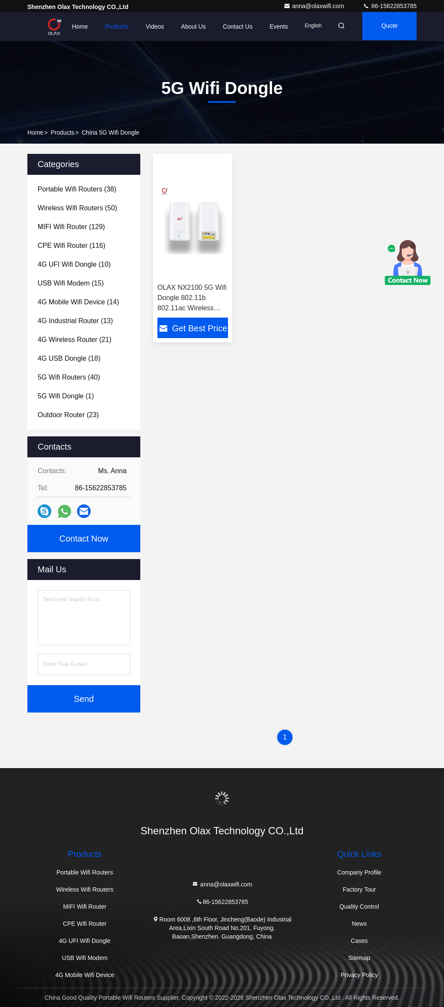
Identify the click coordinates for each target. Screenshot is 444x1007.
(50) (77, 208)
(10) (74, 264)
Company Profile (359, 872)
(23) (68, 414)
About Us (188, 26)
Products (111, 26)
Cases (359, 940)
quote (388, 26)
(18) (69, 358)
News (359, 923)
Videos (149, 26)
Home (75, 26)
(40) (69, 377)
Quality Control (359, 906)
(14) (78, 302)
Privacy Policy (359, 975)
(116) (71, 245)
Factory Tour (359, 889)
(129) (71, 226)
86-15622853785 (390, 6)
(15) (71, 283)
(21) (75, 339)
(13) (75, 320)
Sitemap (359, 957)
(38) (77, 189)
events (273, 26)
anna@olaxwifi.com (315, 6)
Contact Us (232, 26)
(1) (66, 396)
